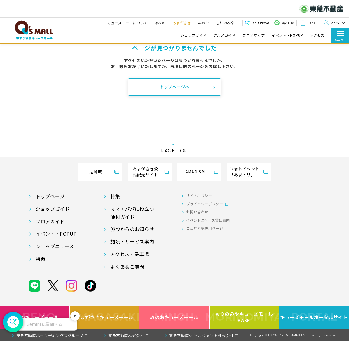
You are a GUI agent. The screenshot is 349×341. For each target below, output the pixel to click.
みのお (203, 22)
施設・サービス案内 (132, 241)
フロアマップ (253, 35)
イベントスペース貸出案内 (208, 220)
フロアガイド (50, 221)
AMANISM (195, 172)
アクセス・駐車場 (129, 254)
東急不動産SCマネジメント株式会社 (201, 335)
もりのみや (225, 22)
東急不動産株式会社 (126, 335)
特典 (40, 258)
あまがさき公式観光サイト (145, 172)
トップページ (50, 196)
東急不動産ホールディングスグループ (49, 335)
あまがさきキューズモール (104, 317)
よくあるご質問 (127, 266)
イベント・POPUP (287, 35)
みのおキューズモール (174, 317)
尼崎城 (95, 172)
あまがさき (181, 22)
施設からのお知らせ (132, 228)
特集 (115, 196)
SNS (312, 23)
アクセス (317, 35)
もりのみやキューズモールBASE (244, 317)
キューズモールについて (127, 22)
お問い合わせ (197, 211)
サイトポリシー (199, 195)
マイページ (337, 22)
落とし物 (288, 22)
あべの (159, 22)
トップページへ (174, 87)
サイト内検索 (260, 22)
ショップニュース (55, 246)
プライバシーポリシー (204, 203)
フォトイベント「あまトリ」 (244, 172)
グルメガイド (225, 35)
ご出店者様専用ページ (204, 228)
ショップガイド (193, 35)
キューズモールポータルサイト (314, 317)
